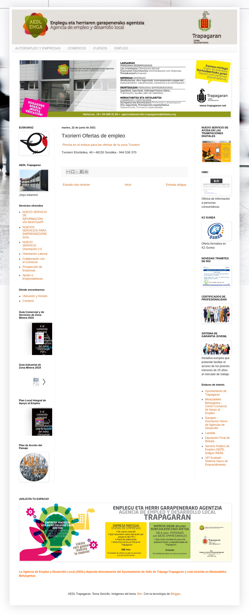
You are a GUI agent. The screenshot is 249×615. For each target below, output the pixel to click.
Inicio (128, 184)
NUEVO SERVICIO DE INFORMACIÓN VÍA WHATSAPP (35, 217)
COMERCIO (77, 48)
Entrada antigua (176, 184)
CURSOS (100, 48)
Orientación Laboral (35, 253)
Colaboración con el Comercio (34, 260)
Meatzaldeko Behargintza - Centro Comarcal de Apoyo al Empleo (216, 406)
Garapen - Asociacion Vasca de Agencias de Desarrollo (216, 423)
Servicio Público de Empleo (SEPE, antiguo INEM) (217, 450)
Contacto (28, 301)
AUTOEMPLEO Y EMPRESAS (37, 48)
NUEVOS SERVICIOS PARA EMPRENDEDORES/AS (35, 232)
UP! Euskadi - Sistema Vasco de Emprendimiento (216, 461)
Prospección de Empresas (32, 268)
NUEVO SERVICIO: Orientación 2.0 (32, 246)
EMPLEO (121, 48)
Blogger (175, 594)
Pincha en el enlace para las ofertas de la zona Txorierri (101, 145)
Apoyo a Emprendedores (33, 277)
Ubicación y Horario (35, 296)
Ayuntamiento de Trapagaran (215, 392)
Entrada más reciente (76, 184)
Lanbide (210, 433)
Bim (139, 594)
